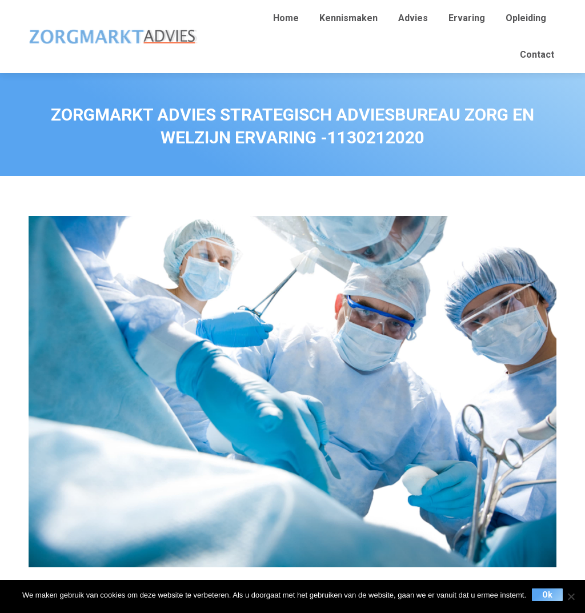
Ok (547, 594)
